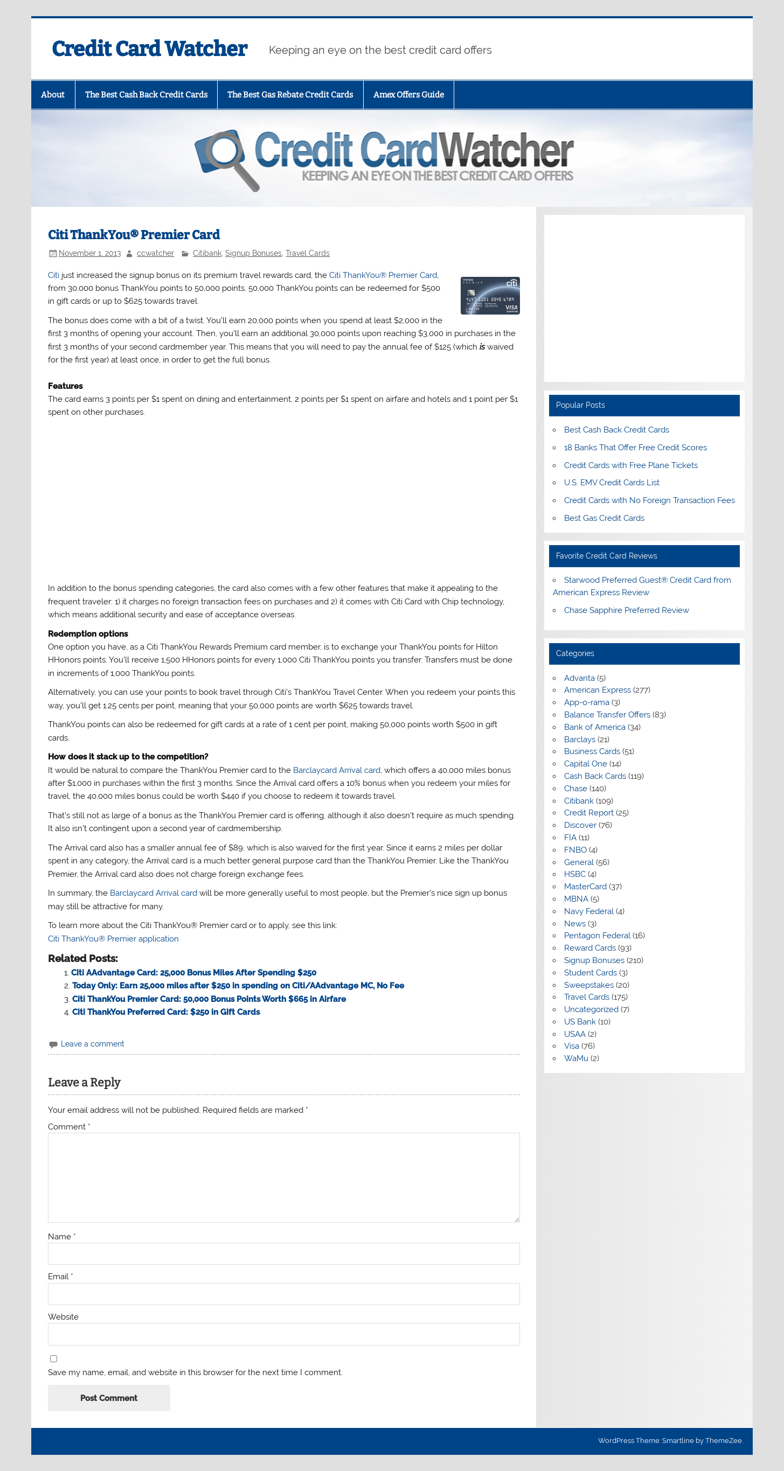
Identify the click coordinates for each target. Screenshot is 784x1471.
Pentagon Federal (597, 935)
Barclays (579, 739)
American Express (597, 690)
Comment (69, 1127)
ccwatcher (155, 253)
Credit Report (589, 813)
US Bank (580, 1022)
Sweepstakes (589, 985)
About (53, 95)
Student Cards (590, 973)
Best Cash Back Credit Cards (616, 430)
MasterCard (585, 886)
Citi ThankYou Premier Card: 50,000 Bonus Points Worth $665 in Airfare (209, 999)
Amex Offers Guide (408, 95)
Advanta (579, 678)
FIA (570, 837)
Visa (571, 1046)
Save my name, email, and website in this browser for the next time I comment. (195, 1373)
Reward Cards (590, 948)
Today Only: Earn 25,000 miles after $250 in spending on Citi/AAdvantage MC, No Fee (238, 986)
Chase (575, 788)
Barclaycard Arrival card (336, 770)
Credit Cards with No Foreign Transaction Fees (649, 500)
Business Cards (592, 751)
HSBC (575, 874)
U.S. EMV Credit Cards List (612, 482)
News (575, 924)
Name (62, 1237)
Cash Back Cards (595, 776)
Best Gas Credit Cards (604, 518)
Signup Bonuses (253, 253)
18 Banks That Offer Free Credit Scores (635, 447)
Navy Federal (589, 911)
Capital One (585, 764)
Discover (580, 825)
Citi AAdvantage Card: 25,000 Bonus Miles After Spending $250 (193, 973)
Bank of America (595, 727)
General (579, 862)
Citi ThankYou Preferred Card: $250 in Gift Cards (166, 1012)
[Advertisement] (284, 500)
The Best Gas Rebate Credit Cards (290, 95)
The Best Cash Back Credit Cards (146, 95)
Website (63, 1317)
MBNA (576, 899)
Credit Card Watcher (149, 49)
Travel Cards (308, 253)
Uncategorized (591, 1009)
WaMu (576, 1058)
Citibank (207, 253)
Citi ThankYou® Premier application (113, 939)
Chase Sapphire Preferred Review (626, 610)
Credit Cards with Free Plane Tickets (631, 465)
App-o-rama (586, 702)
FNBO (575, 850)
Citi (53, 275)
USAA (575, 1034)
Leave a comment (92, 1044)
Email (60, 1277)
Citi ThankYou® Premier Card (383, 275)
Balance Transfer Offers (607, 715)
